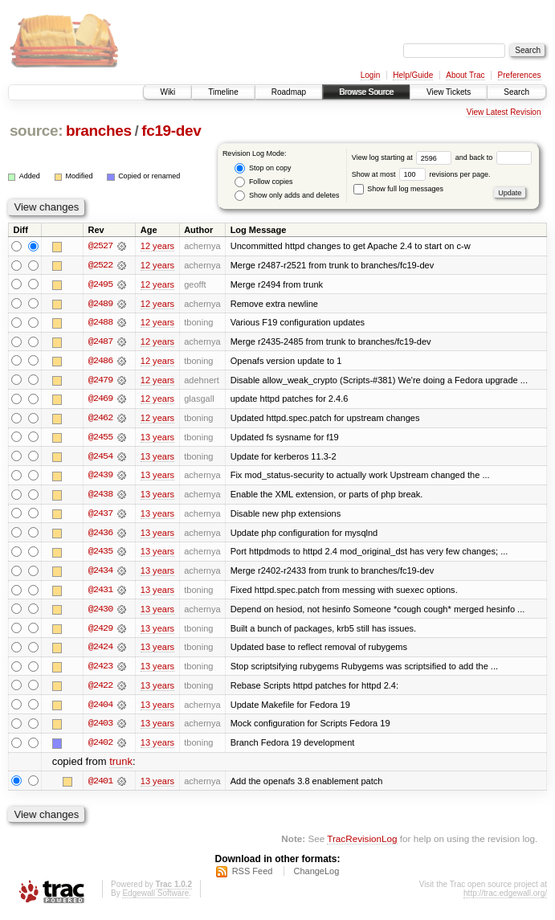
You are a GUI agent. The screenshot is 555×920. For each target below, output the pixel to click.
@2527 (100, 245)
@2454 (100, 458)
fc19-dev (171, 130)
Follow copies (263, 182)
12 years (157, 246)
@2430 (100, 612)
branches (99, 130)
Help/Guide (413, 75)
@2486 (100, 361)
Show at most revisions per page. (421, 174)
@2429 (100, 631)
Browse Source (366, 92)
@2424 (100, 650)
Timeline (223, 92)
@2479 (100, 380)
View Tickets (448, 92)
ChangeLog (316, 876)
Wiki (167, 92)
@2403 (100, 728)
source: (36, 130)
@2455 (100, 438)
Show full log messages (398, 189)
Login (370, 75)
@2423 (100, 670)
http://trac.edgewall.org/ (505, 898)
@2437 (100, 515)
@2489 (100, 303)
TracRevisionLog (362, 844)
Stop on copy (263, 168)
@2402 (100, 747)
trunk (121, 767)
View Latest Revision (504, 112)
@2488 (100, 323)
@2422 (100, 689)
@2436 (100, 535)
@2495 (100, 284)
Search (516, 92)
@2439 (100, 477)
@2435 (100, 554)
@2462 (100, 419)
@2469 (100, 400)
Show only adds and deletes (287, 195)
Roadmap (288, 92)
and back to (493, 157)
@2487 (100, 342)
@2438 (100, 496)
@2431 (100, 593)
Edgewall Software (155, 898)
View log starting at (403, 157)
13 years (157, 439)
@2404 (100, 708)
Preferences (519, 75)
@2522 (100, 265)
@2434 (100, 573)
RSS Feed (252, 876)
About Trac (465, 75)
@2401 (100, 785)
